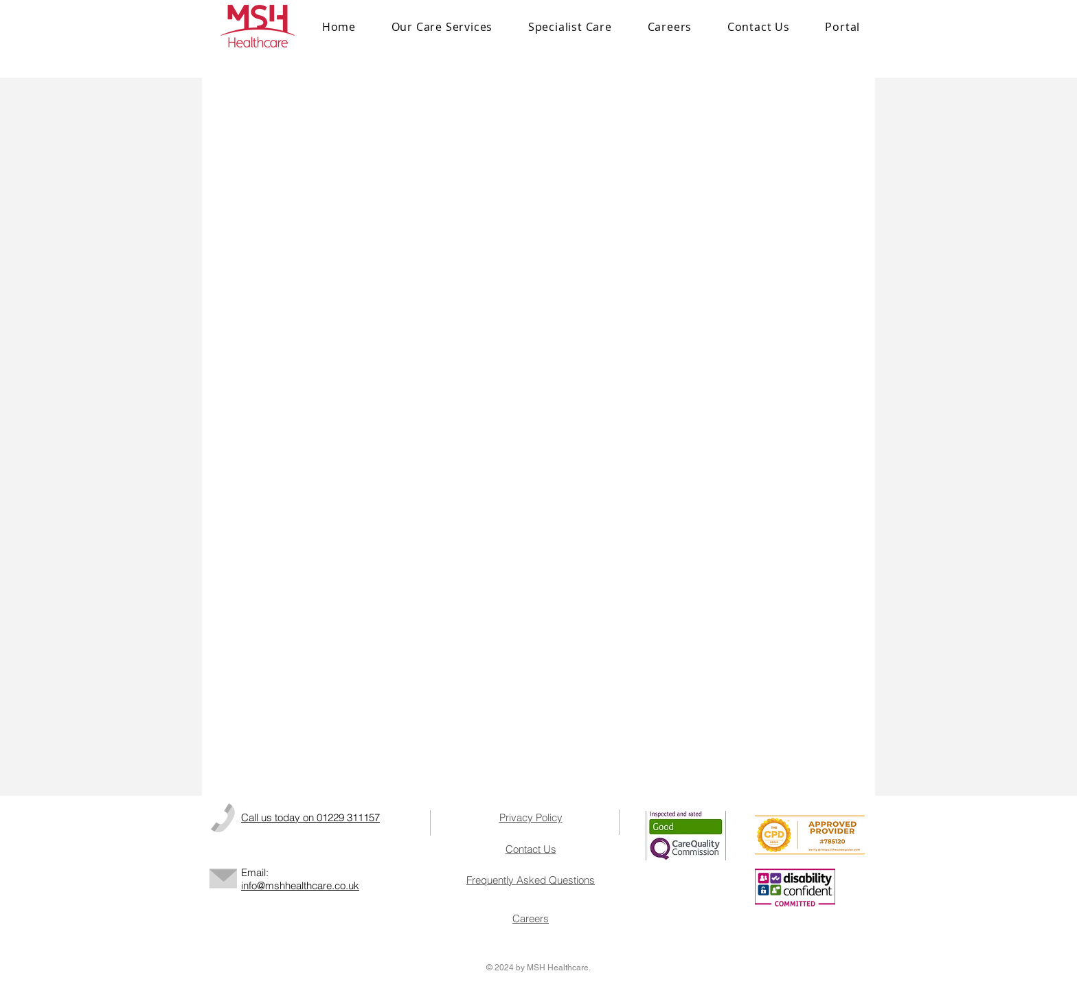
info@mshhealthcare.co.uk (300, 885)
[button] (570, 26)
